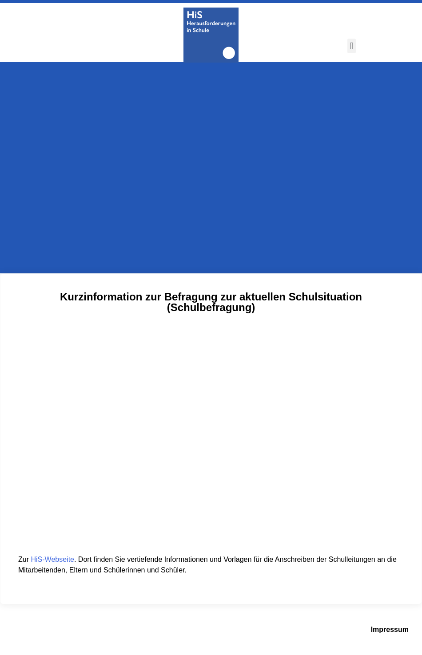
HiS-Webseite (52, 559)
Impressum (390, 629)
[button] (351, 46)
